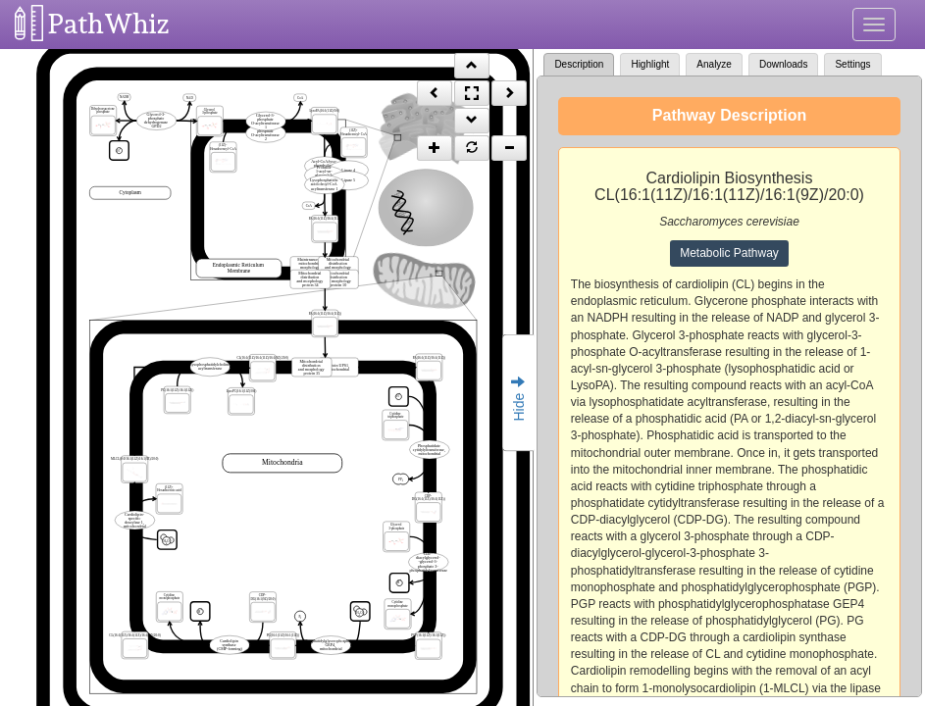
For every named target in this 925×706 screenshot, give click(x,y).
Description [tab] (578, 64)
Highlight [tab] (650, 64)
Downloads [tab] (783, 64)
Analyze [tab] (714, 64)
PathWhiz (109, 24)
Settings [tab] (852, 64)
